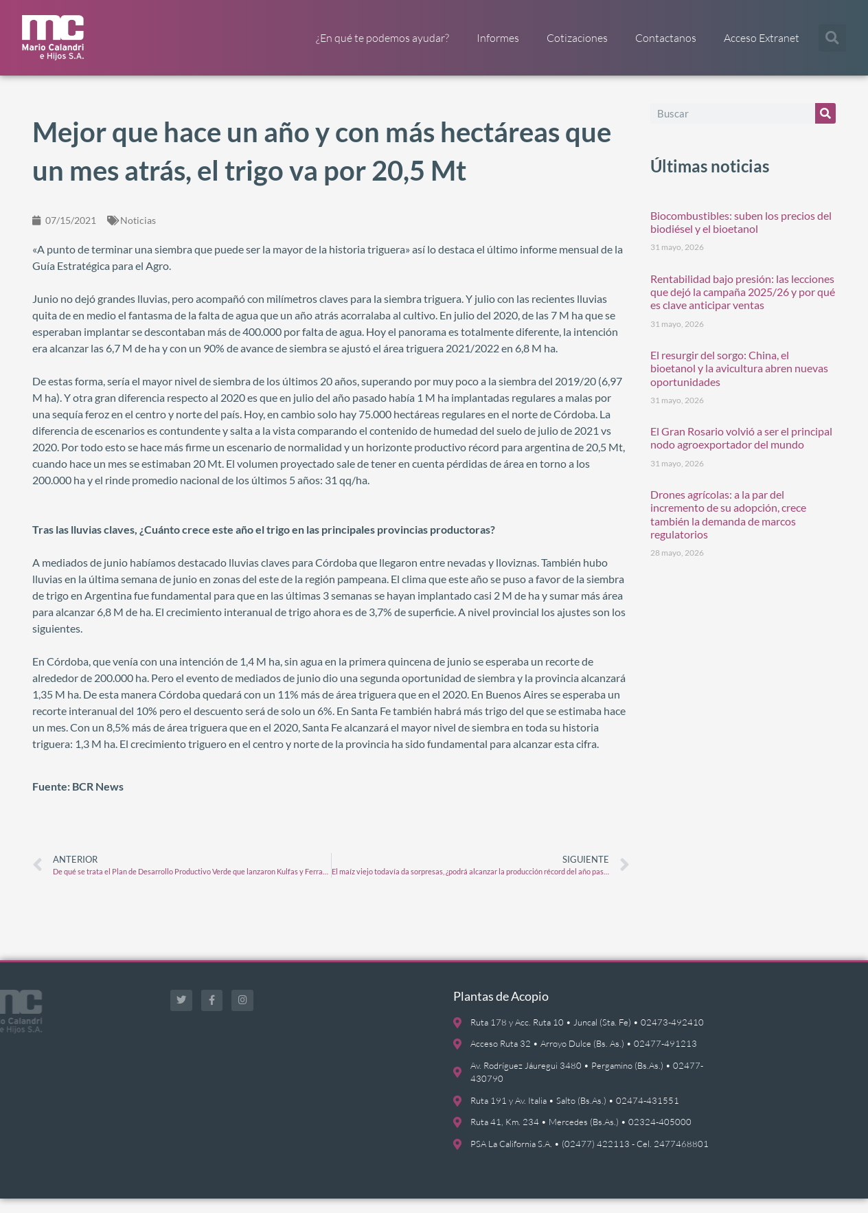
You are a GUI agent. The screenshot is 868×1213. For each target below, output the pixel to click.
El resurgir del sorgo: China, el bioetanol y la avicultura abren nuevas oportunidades (739, 381)
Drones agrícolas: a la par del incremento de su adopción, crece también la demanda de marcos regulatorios (728, 528)
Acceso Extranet (761, 38)
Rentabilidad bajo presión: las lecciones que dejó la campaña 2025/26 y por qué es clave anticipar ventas (742, 305)
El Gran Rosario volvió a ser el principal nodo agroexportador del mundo (741, 452)
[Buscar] (825, 127)
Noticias (138, 234)
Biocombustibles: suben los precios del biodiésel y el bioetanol (741, 236)
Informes (498, 38)
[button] (832, 38)
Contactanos (665, 38)
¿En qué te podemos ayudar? (382, 38)
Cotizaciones (577, 38)
